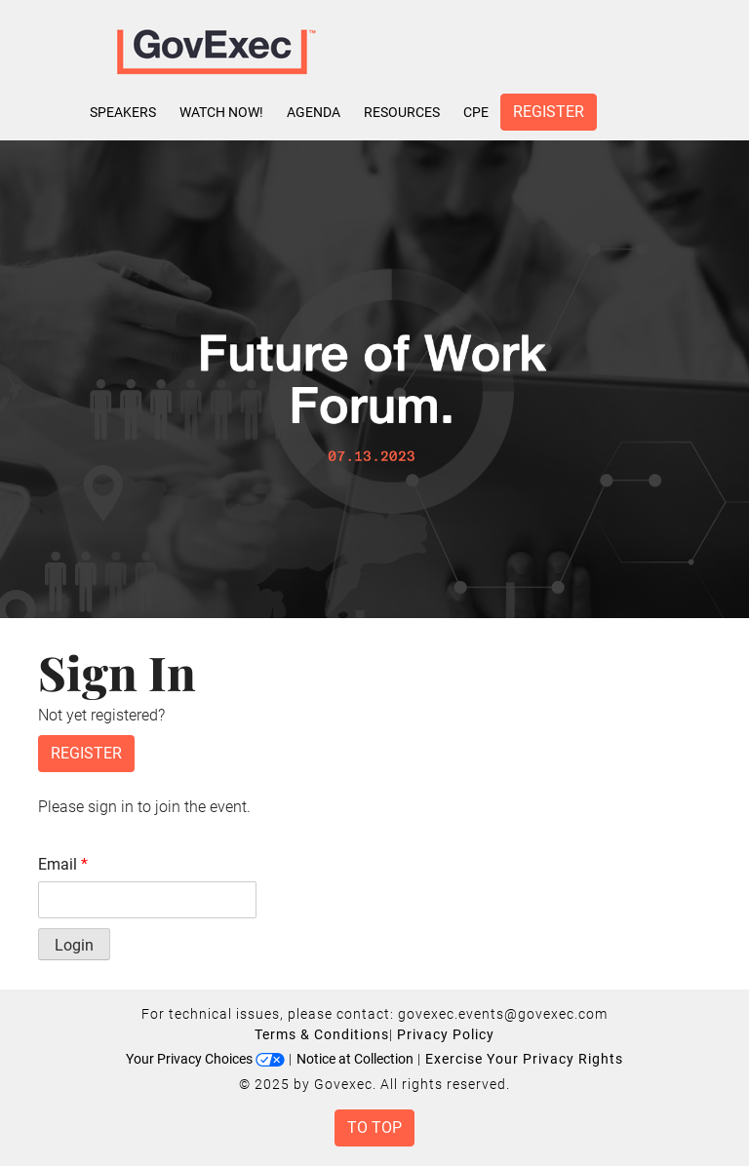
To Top (374, 1127)
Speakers (123, 112)
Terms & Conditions (322, 1034)
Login (74, 945)
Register (548, 111)
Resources (402, 112)
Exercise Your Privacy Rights (524, 1059)
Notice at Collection (355, 1059)
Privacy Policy (445, 1034)
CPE (476, 112)
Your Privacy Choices (205, 1059)
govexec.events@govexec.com (503, 1014)
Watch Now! (221, 112)
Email (63, 864)
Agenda (313, 112)
